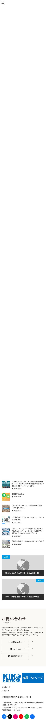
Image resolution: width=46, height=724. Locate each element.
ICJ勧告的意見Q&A (18, 494)
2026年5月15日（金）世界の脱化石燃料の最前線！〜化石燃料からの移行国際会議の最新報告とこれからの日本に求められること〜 (28, 483)
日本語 (4, 690)
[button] (15, 642)
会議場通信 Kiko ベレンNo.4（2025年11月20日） (28, 541)
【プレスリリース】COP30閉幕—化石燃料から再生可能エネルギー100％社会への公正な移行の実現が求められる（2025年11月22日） (28, 531)
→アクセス (12, 705)
